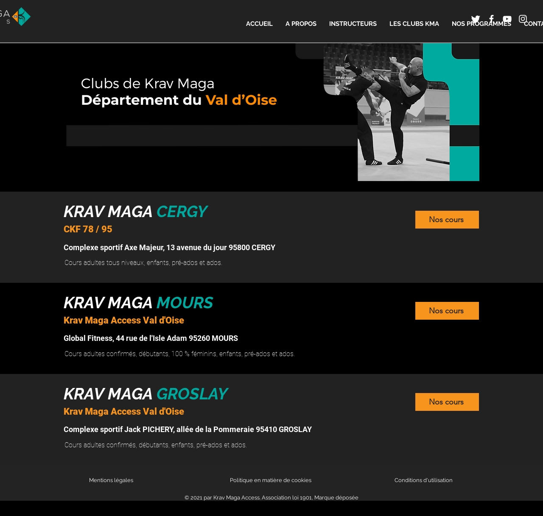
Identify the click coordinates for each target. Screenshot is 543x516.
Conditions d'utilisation (424, 480)
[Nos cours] (447, 220)
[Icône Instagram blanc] (523, 19)
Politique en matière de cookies (271, 480)
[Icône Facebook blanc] (491, 19)
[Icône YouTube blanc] (507, 19)
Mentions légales (111, 480)
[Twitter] (475, 19)
